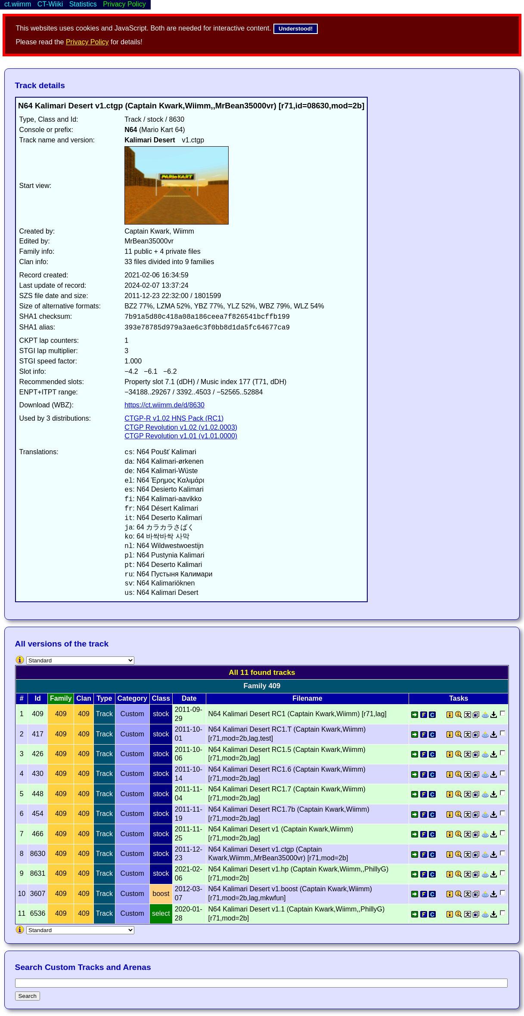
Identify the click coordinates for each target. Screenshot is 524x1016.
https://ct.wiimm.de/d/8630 (164, 405)
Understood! (296, 28)
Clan (83, 698)
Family (61, 698)
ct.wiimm (17, 4)
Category (132, 698)
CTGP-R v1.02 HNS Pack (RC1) (173, 418)
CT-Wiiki (50, 4)
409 (61, 713)
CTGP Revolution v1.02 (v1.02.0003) (180, 427)
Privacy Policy (87, 42)
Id (37, 698)
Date (189, 698)
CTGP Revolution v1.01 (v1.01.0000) (180, 436)
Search (28, 996)
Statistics (83, 4)
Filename (307, 698)
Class (161, 698)
